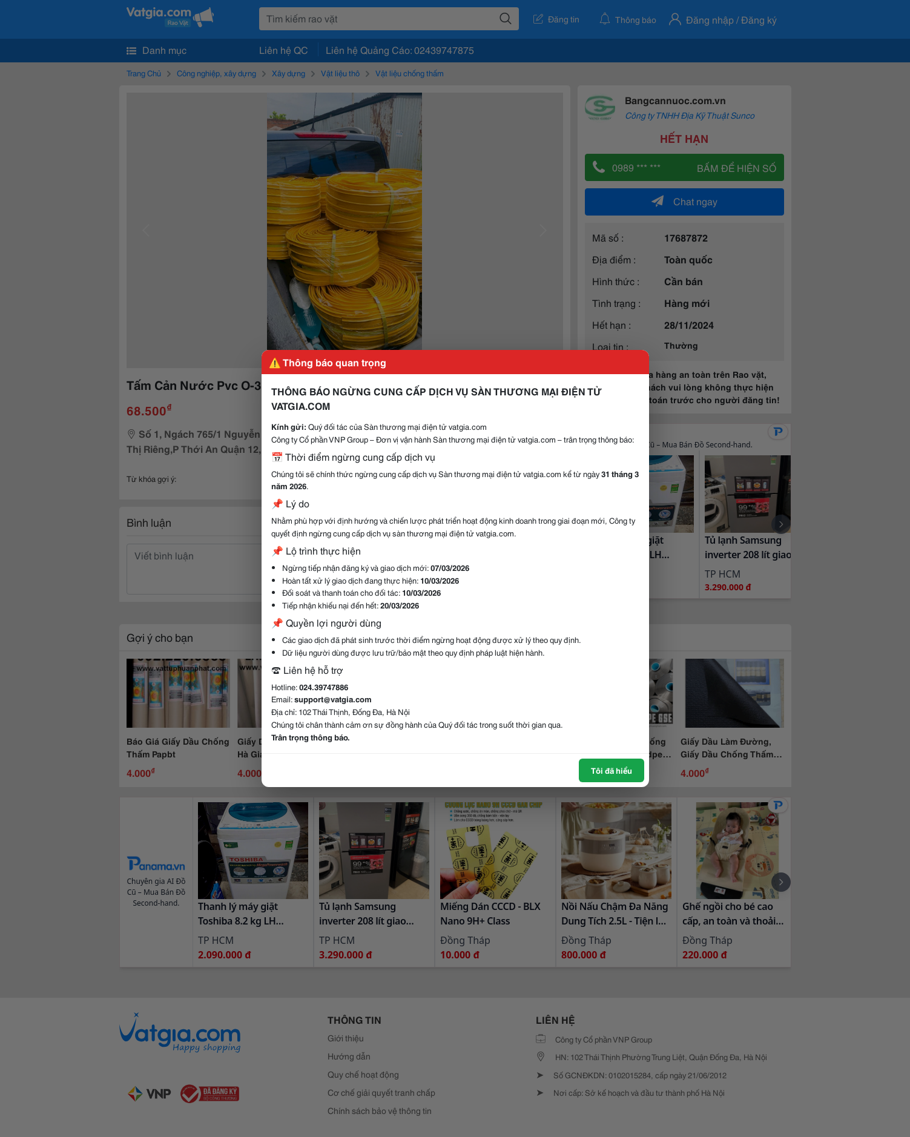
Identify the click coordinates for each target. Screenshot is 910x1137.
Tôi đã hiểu (611, 770)
